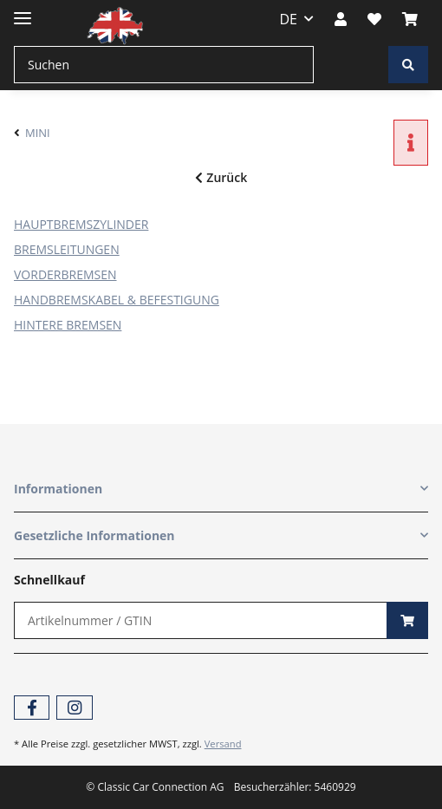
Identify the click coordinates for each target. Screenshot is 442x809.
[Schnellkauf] (200, 620)
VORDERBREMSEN (65, 274)
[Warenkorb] (410, 19)
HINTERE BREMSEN (67, 324)
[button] (340, 19)
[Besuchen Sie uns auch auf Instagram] (74, 708)
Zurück (221, 177)
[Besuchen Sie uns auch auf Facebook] (31, 708)
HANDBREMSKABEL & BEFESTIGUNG (116, 299)
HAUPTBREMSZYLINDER (81, 224)
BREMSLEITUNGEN (67, 249)
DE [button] (289, 19)
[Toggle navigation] (22, 11)
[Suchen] (164, 64)
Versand (223, 743)
